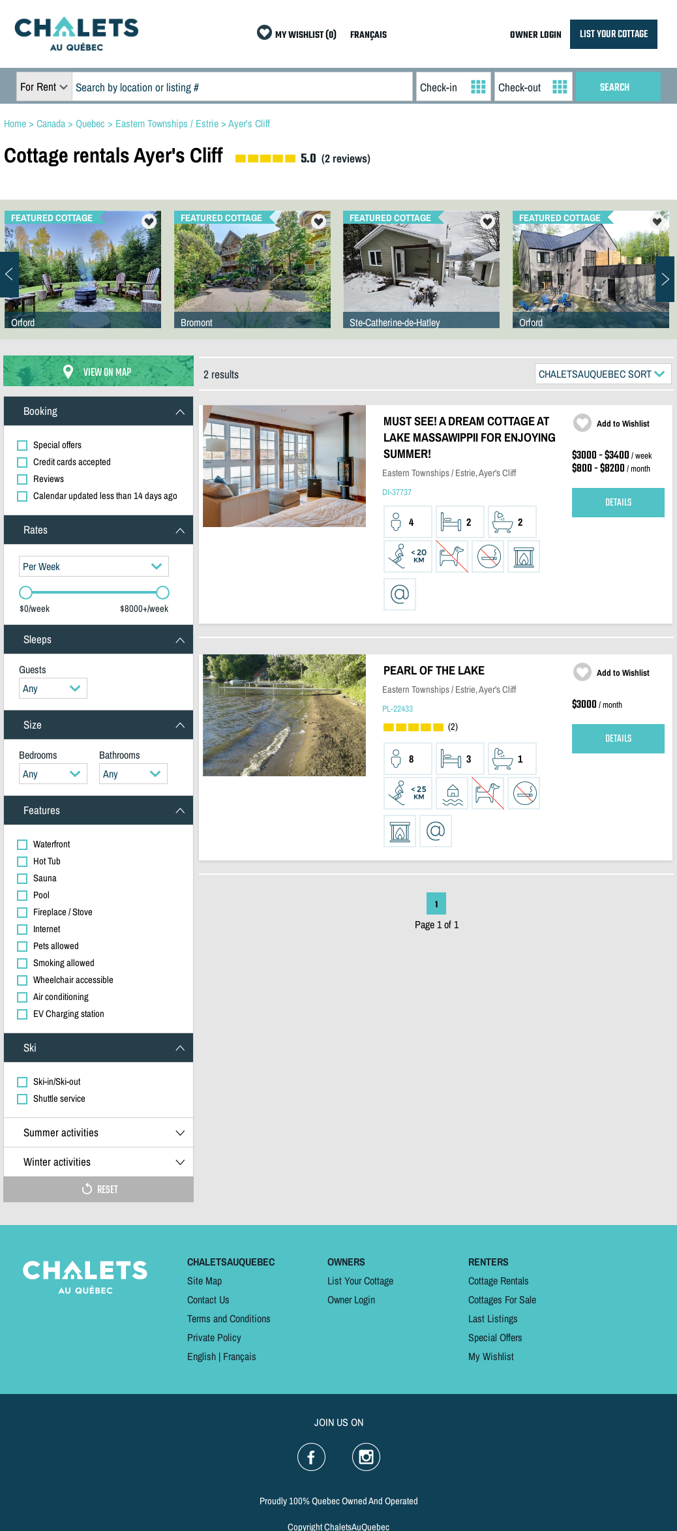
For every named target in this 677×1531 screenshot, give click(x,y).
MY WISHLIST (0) (306, 35)
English (201, 1356)
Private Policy (214, 1337)
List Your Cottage (360, 1280)
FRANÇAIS (368, 35)
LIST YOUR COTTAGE (614, 34)
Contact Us (208, 1299)
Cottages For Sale (502, 1299)
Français (239, 1356)
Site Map (204, 1280)
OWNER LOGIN (536, 35)
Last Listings (493, 1318)
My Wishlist (491, 1356)
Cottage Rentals (498, 1280)
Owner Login (351, 1299)
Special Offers (495, 1337)
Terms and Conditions (229, 1318)
